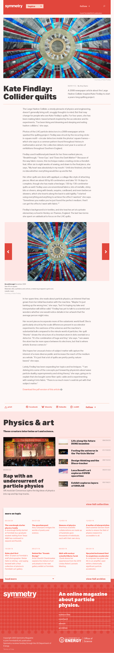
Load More (11, 578)
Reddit (74, 407)
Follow (83, 6)
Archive (63, 627)
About (62, 623)
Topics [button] (36, 6)
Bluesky (47, 407)
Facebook (32, 407)
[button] (8, 251)
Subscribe (64, 614)
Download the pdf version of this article (41, 390)
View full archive (96, 578)
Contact (63, 618)
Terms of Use (8, 649)
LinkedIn (61, 407)
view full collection (97, 504)
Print (10, 407)
